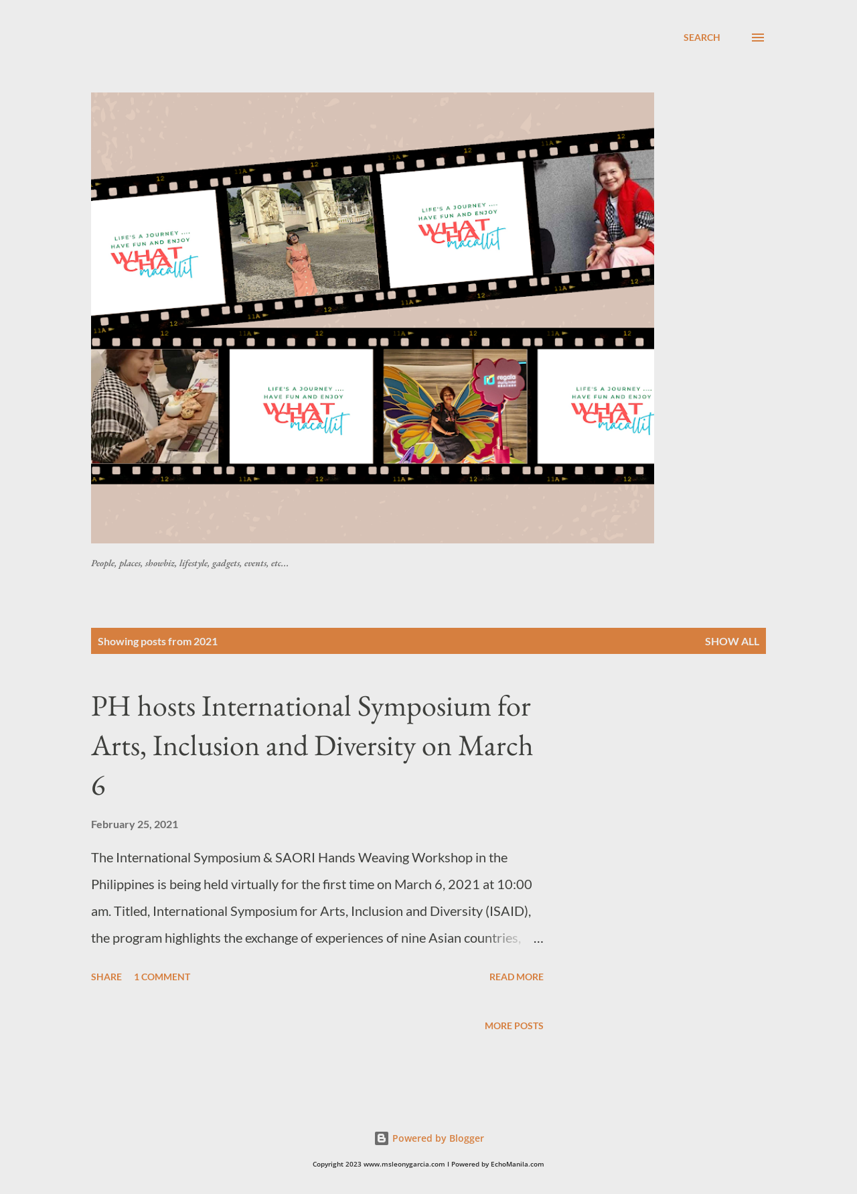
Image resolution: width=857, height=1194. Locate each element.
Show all (732, 641)
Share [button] (106, 976)
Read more (516, 976)
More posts (514, 1025)
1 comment (162, 976)
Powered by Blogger (429, 1138)
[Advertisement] (416, 59)
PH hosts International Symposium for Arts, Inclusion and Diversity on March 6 (312, 744)
